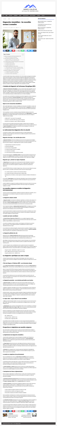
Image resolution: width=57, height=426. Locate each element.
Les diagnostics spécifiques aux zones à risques (11, 66)
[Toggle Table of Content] (22, 55)
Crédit (20, 15)
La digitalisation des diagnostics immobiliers (12, 71)
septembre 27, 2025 (7, 27)
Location (10, 15)
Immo (6, 15)
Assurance (15, 15)
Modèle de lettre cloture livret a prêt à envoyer (45, 30)
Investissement (32, 15)
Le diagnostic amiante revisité (10, 62)
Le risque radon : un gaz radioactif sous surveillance (13, 69)
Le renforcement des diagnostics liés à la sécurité (11, 58)
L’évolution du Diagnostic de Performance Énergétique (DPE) (12, 56)
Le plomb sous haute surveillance (10, 63)
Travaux (38, 15)
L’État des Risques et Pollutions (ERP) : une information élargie (14, 67)
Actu (3, 15)
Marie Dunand (14, 27)
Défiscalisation (25, 15)
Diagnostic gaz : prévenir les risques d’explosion (12, 60)
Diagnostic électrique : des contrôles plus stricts (12, 59)
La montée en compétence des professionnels (12, 72)
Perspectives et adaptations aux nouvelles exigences (11, 70)
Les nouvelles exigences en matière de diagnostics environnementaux (14, 61)
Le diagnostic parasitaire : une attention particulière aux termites (14, 68)
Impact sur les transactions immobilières (11, 57)
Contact (43, 15)
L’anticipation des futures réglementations (11, 73)
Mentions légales (18, 423)
